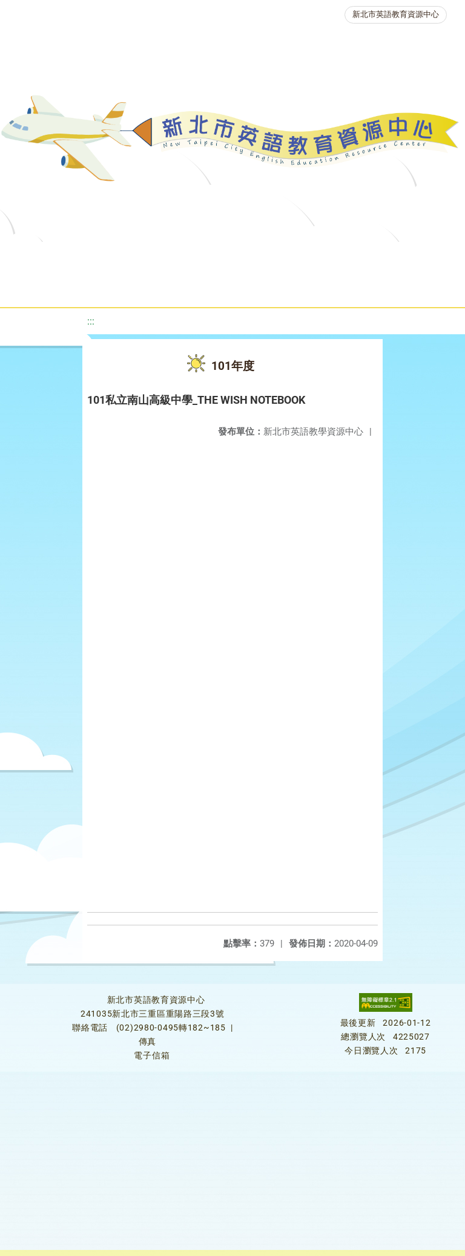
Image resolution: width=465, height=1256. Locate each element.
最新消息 (121, 256)
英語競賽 (109, 287)
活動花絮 (410, 287)
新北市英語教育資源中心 (395, 14)
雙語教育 (341, 287)
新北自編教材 (321, 256)
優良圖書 (398, 256)
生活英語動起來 (260, 287)
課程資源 (175, 256)
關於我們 (52, 256)
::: (90, 321)
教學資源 (244, 256)
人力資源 (178, 287)
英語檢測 (40, 287)
